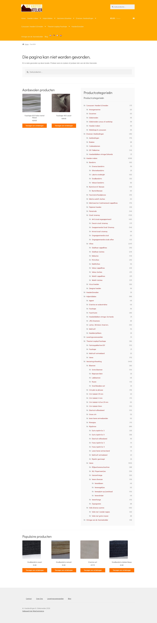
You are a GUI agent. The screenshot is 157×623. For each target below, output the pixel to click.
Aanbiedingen (94, 138)
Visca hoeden (94, 284)
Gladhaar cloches (98, 252)
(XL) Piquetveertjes (99, 471)
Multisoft (92, 329)
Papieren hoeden (95, 207)
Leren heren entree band (101, 451)
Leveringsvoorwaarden (94, 337)
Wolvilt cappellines (98, 276)
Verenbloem (99, 483)
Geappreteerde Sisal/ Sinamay (103, 227)
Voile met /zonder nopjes (101, 512)
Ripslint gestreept (98, 459)
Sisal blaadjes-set (98, 386)
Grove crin (92, 414)
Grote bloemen (97, 369)
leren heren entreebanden (98, 418)
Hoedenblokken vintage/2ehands (101, 154)
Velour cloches (97, 272)
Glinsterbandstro (98, 170)
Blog (46, 36)
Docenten (92, 113)
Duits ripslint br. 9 (98, 434)
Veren (91, 357)
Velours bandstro (98, 183)
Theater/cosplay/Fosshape (57, 26)
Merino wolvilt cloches (97, 199)
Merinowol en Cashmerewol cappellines (103, 203)
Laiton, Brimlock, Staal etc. (99, 325)
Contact (29, 598)
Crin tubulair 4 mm (95, 398)
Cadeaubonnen (94, 146)
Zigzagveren (96, 504)
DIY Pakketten (94, 150)
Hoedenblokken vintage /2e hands (101, 317)
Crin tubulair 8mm (95, 406)
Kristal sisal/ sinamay (99, 231)
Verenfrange (96, 499)
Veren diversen (97, 479)
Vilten (91, 244)
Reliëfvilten (96, 264)
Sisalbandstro (97, 178)
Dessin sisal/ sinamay (100, 223)
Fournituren (93, 313)
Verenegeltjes (100, 487)
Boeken (91, 142)
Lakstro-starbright (98, 174)
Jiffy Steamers (94, 321)
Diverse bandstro (98, 166)
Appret (91, 300)
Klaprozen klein (97, 373)
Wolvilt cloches (97, 280)
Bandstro (92, 162)
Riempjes (92, 422)
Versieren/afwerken (64, 18)
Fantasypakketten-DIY (97, 345)
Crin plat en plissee (96, 390)
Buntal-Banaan (97, 191)
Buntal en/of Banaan (96, 187)
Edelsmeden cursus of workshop (100, 122)
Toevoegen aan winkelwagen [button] (35, 126)
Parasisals (93, 211)
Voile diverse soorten (96, 508)
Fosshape (92, 309)
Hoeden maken (32, 18)
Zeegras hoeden (95, 288)
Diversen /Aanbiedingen (84, 18)
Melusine (95, 256)
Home (23, 18)
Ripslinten (92, 426)
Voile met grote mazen (100, 516)
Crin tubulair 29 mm (96, 394)
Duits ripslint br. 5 (98, 430)
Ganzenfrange (97, 475)
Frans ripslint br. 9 (98, 447)
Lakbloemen (96, 378)
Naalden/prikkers (95, 333)
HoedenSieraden (78, 26)
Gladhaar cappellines (99, 248)
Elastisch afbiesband (96, 410)
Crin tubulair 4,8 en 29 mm (98, 402)
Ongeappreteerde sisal (100, 235)
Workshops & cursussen (97, 130)
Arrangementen (94, 109)
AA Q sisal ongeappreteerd (101, 219)
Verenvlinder (99, 495)
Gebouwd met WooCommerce (33, 611)
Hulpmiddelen (48, 18)
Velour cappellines (98, 268)
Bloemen (92, 365)
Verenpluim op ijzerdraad (104, 491)
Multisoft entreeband (97, 353)
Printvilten (95, 260)
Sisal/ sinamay (94, 215)
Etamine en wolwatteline (98, 304)
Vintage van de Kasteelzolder (32, 36)
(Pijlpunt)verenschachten (101, 467)
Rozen (94, 382)
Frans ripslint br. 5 (98, 443)
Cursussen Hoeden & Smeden (32, 26)
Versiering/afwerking (94, 361)
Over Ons (39, 598)
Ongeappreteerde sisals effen (103, 239)
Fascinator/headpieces (97, 195)
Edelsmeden (93, 118)
